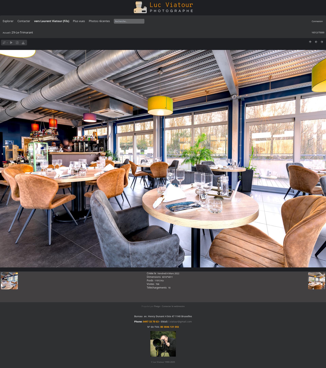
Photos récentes (99, 21)
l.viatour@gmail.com (180, 321)
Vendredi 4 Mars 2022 (168, 273)
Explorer (8, 21)
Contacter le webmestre (173, 306)
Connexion (317, 21)
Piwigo (157, 306)
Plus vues (79, 21)
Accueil (6, 32)
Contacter (23, 21)
